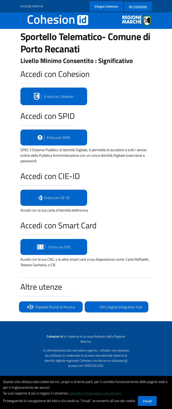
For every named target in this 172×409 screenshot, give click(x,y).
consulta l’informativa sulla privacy (95, 393)
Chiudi (147, 401)
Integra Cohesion (106, 6)
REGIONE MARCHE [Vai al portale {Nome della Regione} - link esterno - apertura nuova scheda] (31, 6)
